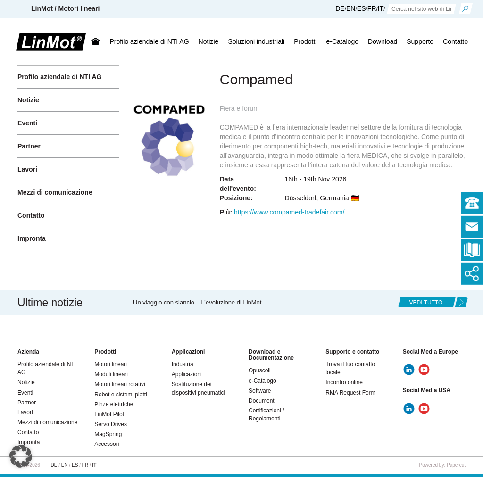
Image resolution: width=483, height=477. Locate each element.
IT (380, 8)
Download (382, 41)
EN (350, 8)
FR (371, 8)
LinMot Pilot (109, 414)
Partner (29, 146)
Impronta (31, 238)
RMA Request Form (350, 392)
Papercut (456, 465)
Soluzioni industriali (256, 41)
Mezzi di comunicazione (54, 192)
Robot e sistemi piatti (120, 394)
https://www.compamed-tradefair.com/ (289, 212)
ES (361, 8)
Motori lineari (110, 364)
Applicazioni (187, 374)
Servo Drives (110, 424)
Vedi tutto (426, 302)
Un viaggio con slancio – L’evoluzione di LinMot (197, 302)
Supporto (420, 41)
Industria (182, 364)
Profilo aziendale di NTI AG (149, 41)
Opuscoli (260, 370)
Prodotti (305, 41)
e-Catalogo (342, 41)
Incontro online (344, 382)
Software (260, 390)
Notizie (209, 41)
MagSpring (108, 434)
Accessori (106, 444)
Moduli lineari (111, 374)
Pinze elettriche (113, 404)
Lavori (27, 169)
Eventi (27, 123)
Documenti (262, 400)
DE (339, 8)
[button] (21, 456)
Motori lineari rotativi (119, 384)
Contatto (455, 41)
